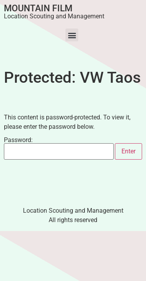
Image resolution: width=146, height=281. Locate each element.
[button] (71, 34)
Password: (59, 148)
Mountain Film (38, 8)
